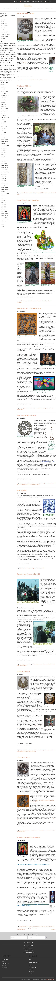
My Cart (4, 965)
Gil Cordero (29, 926)
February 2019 (4, 91)
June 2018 (3, 100)
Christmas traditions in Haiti (26, 80)
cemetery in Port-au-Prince (25, 664)
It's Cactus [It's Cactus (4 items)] (4, 71)
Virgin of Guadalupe (33, 928)
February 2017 (4, 126)
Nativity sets (45, 408)
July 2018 (3, 97)
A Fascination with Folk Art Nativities (29, 308)
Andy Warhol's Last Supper (25, 750)
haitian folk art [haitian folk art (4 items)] (8, 60)
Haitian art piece (34, 685)
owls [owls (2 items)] (1, 74)
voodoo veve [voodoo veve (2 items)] (6, 82)
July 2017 (3, 119)
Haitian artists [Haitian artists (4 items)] (5, 58)
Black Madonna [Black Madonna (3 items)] (5, 43)
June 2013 (3, 200)
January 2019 (4, 93)
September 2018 (5, 95)
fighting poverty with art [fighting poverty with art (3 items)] (11, 54)
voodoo (42, 568)
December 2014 (4, 165)
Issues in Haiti (4, 25)
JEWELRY (31, 969)
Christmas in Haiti (23, 483)
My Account (5, 959)
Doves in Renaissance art (22, 751)
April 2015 (3, 156)
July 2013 (3, 198)
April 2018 (3, 104)
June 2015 (3, 152)
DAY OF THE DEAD (33, 967)
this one (24, 62)
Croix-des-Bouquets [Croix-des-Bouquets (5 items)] (8, 45)
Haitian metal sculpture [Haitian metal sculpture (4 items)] (6, 68)
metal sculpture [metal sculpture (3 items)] (7, 72)
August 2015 (4, 148)
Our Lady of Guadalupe (42, 300)
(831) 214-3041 (29, 950)
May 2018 (3, 102)
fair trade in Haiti (31, 192)
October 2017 (4, 115)
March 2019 (3, 89)
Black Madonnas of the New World (28, 837)
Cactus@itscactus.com (29, 952)
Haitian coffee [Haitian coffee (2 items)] (2, 60)
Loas (26, 568)
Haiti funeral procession (37, 664)
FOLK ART (31, 965)
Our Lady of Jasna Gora (49, 926)
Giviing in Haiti (39, 192)
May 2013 (3, 202)
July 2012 (3, 224)
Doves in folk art (51, 750)
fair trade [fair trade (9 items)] (7, 52)
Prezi (53, 461)
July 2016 (3, 130)
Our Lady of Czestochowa (37, 926)
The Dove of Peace (23, 757)
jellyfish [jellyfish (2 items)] (8, 71)
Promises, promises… (24, 671)
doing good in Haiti (24, 192)
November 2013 (4, 189)
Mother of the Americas (32, 300)
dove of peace (23, 830)
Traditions (3, 30)
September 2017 (5, 117)
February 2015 (4, 161)
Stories (3, 27)
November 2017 (4, 113)
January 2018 (4, 111)
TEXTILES (31, 973)
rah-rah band (52, 664)
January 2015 (4, 163)
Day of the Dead (25, 9)
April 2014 (3, 180)
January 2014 (4, 185)
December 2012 (4, 213)
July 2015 (3, 150)
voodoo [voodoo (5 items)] (2, 82)
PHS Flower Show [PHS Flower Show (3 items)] (6, 75)
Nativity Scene (39, 408)
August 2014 (4, 174)
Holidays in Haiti (43, 80)
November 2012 (4, 215)
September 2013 (5, 193)
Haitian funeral (46, 664)
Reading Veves (22, 490)
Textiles (28, 12)
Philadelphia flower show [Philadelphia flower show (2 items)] (6, 74)
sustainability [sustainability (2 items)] (2, 80)
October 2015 (4, 143)
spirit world (38, 568)
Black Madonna (23, 300)
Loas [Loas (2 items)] (3, 72)
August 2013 (4, 196)
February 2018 (4, 108)
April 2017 (3, 124)
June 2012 (3, 226)
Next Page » (53, 929)
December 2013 (4, 187)
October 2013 (4, 191)
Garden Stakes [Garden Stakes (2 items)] (7, 56)
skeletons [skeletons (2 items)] (5, 79)
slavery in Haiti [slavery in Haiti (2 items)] (9, 79)
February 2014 (4, 182)
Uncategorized (4, 36)
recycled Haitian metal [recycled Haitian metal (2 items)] (7, 77)
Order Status (5, 963)
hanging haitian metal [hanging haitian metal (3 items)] (8, 69)
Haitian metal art (45, 192)
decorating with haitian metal (25, 484)
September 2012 (5, 220)
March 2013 (3, 206)
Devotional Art (48, 9)
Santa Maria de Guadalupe (22, 928)
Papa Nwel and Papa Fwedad (26, 415)
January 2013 (4, 211)
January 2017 (4, 128)
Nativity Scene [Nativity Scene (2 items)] (13, 72)
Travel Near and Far (5, 34)
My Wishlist (5, 968)
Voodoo (3, 38)
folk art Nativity (32, 408)
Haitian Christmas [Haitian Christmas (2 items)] (12, 58)
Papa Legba (32, 568)
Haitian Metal (4, 23)
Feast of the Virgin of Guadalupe (28, 200)
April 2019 (3, 87)
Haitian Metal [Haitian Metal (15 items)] (6, 62)
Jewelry (33, 9)
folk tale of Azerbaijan (39, 830)
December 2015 (4, 139)
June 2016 (3, 132)
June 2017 (3, 121)
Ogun (28, 568)
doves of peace (30, 830)
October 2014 (4, 169)
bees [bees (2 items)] (1, 43)
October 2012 (4, 217)
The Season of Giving (24, 86)
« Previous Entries (21, 929)
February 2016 (4, 135)
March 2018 (3, 106)
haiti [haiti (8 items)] (11, 56)
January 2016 (4, 137)
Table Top (40, 9)
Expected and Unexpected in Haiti (28, 574)
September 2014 (5, 172)
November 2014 (4, 167)
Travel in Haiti (4, 32)
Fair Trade (3, 19)
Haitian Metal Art (8, 9)
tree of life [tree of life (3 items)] (9, 80)
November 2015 (4, 141)
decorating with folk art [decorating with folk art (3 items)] (7, 48)
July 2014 (3, 176)
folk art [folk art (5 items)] (2, 56)
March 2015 (3, 159)
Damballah (22, 568)
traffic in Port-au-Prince (22, 665)
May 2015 (3, 154)
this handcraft (43, 42)
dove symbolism (44, 750)
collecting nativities (24, 408)
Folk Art (16, 9)
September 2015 (5, 145)
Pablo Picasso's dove (48, 830)
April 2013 (3, 204)
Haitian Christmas (36, 80)
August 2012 (4, 222)
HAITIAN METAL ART (33, 963)
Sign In (3, 961)
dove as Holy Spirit (36, 750)
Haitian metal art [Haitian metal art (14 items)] (7, 65)
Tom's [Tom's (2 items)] (6, 80)
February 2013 (4, 209)
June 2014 (3, 178)
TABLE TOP (31, 971)
